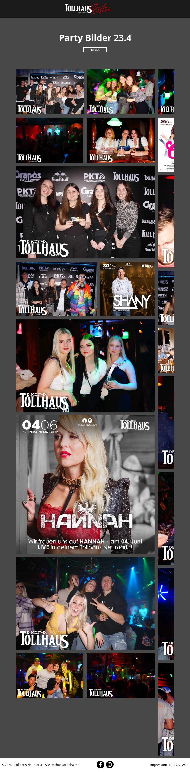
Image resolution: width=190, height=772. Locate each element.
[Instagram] (110, 764)
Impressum (158, 765)
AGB (185, 765)
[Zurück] (95, 49)
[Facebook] (100, 764)
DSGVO (174, 765)
